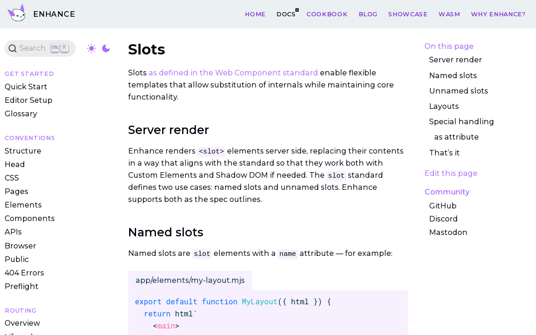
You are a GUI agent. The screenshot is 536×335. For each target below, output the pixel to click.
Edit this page (451, 173)
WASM (449, 13)
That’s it (444, 152)
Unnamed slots (458, 91)
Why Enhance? (498, 13)
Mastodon (448, 232)
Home (255, 13)
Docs (286, 13)
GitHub (443, 205)
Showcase (407, 13)
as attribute (456, 137)
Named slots (453, 75)
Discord (443, 218)
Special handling (461, 121)
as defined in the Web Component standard (233, 72)
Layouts (444, 106)
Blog (368, 13)
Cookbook (327, 13)
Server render (455, 60)
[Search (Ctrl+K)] (40, 48)
